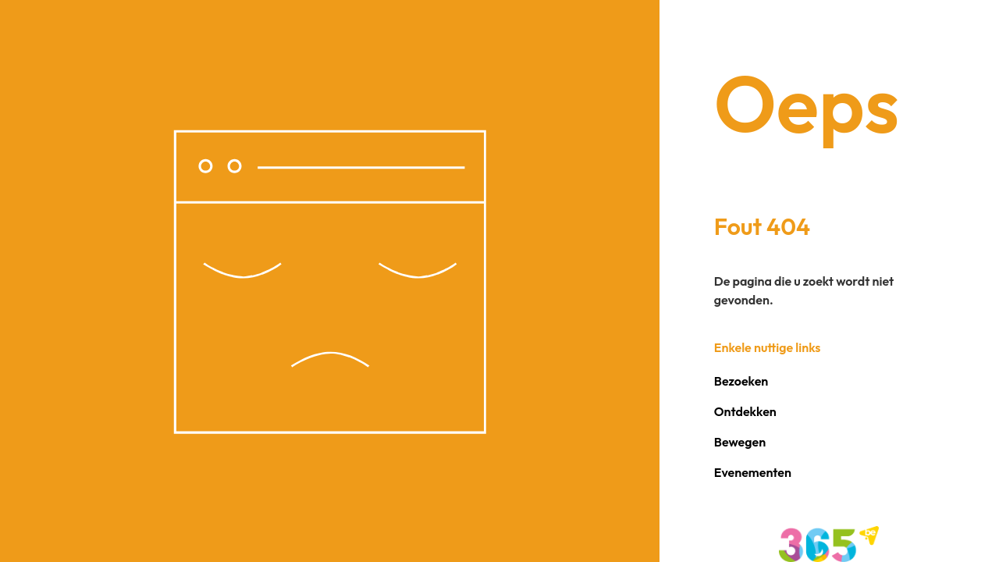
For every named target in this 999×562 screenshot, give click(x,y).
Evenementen (752, 472)
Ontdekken (745, 411)
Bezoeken (741, 381)
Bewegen (740, 442)
